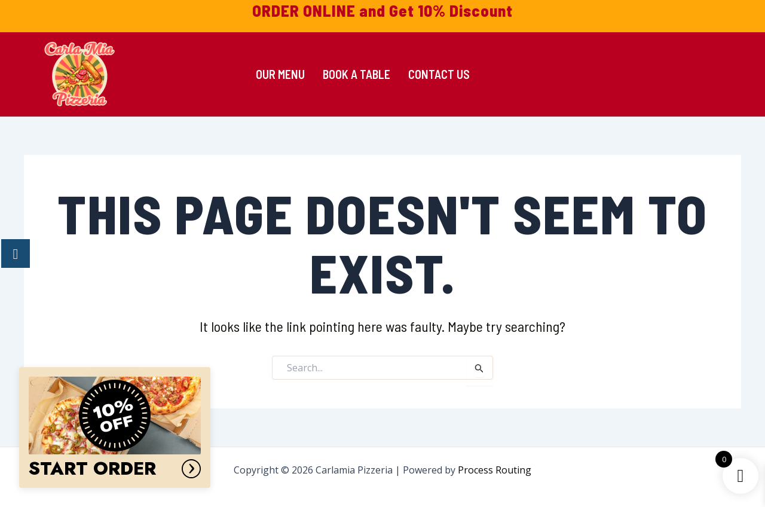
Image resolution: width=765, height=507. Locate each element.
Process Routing (494, 470)
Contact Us (439, 74)
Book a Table (356, 74)
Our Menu (280, 74)
